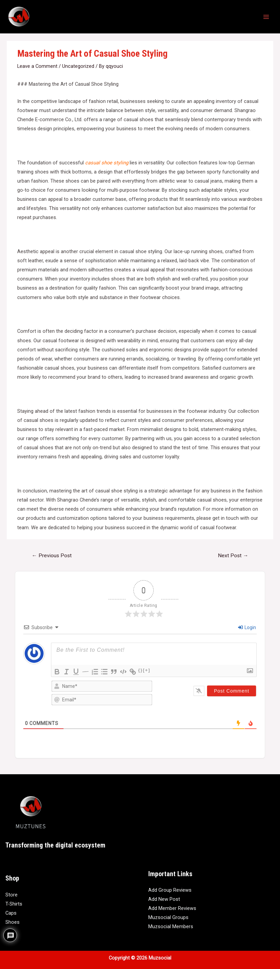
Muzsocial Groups (168, 917)
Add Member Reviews (172, 908)
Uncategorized (78, 66)
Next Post (233, 556)
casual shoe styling (106, 163)
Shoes (12, 922)
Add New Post (164, 899)
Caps (11, 913)
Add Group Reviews (170, 890)
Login (247, 627)
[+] (146, 670)
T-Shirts (13, 904)
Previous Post (52, 556)
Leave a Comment (37, 66)
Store (11, 895)
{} (140, 670)
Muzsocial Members (170, 926)
